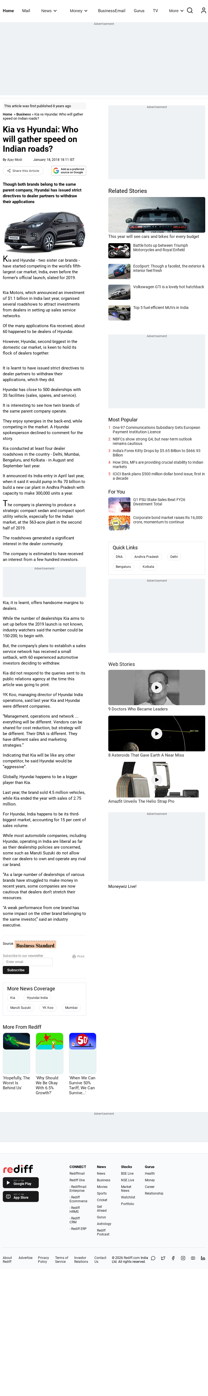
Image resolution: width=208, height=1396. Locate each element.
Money (79, 10)
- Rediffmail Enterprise (78, 1189)
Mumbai (71, 1008)
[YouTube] (193, 1260)
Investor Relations (81, 1260)
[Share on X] (163, 1260)
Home (8, 10)
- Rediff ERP (78, 1229)
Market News (126, 1189)
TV (155, 10)
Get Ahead (102, 1209)
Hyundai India (37, 998)
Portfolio (127, 1204)
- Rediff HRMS (75, 1210)
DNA (119, 557)
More (176, 10)
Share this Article (23, 171)
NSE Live (127, 1180)
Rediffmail (77, 1173)
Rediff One (77, 1180)
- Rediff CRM (75, 1220)
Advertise (25, 1258)
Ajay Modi (14, 160)
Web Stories (121, 664)
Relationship (154, 1193)
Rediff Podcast (103, 1232)
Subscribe (16, 970)
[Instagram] (183, 1260)
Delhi (174, 557)
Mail (26, 10)
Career (150, 1187)
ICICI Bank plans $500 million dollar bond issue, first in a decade (159, 476)
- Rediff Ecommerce (78, 1199)
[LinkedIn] (203, 1260)
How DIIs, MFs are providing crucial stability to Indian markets (158, 464)
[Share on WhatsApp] (153, 1260)
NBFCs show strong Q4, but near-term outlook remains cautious (152, 441)
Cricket (102, 1200)
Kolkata (148, 567)
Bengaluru (123, 567)
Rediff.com (132, 1258)
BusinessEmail (111, 10)
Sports (102, 1193)
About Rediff (7, 1260)
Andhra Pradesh (146, 557)
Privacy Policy (43, 1260)
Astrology (104, 1224)
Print (78, 956)
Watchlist (128, 1197)
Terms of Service (61, 1260)
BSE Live (127, 1173)
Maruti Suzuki (20, 1008)
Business (23, 114)
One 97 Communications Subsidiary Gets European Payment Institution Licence (156, 429)
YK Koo (47, 1008)
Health (150, 1173)
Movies (102, 1187)
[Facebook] (173, 1260)
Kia (12, 998)
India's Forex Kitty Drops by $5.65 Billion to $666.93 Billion (157, 452)
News (49, 10)
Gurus (139, 10)
